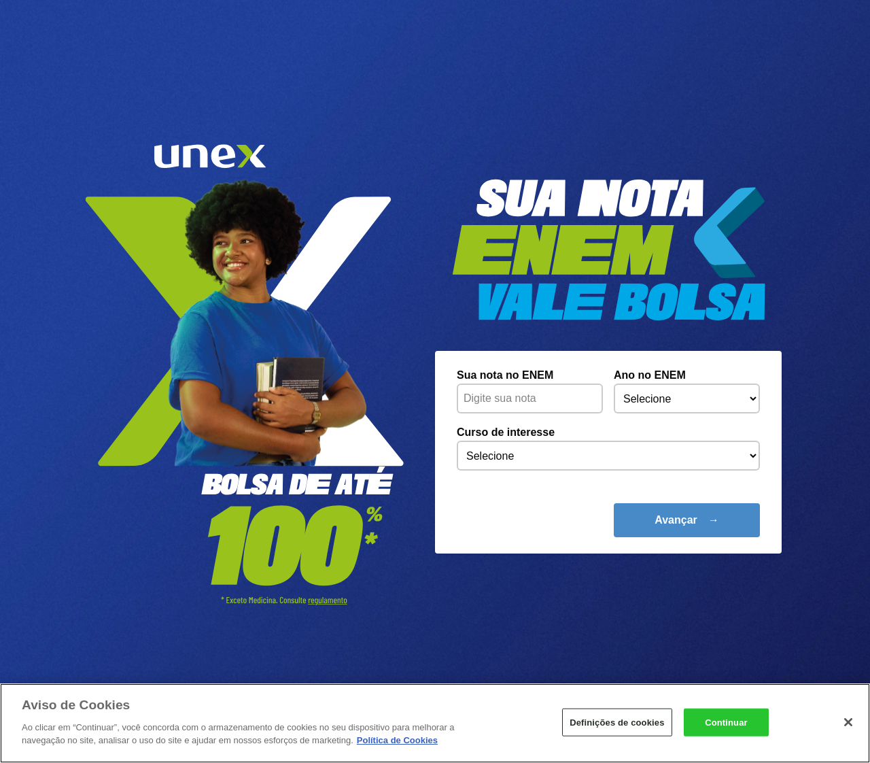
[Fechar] (848, 722)
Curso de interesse (506, 432)
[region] (435, 723)
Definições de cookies (617, 722)
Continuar (726, 722)
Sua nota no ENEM (505, 375)
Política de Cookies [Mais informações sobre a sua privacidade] (397, 740)
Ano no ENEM (650, 375)
